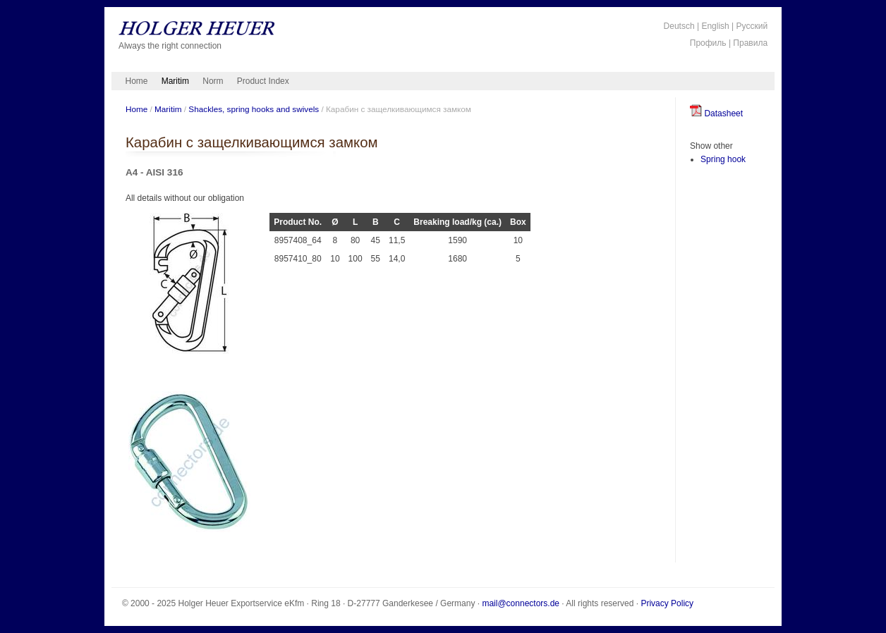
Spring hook (723, 159)
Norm (212, 81)
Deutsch (679, 26)
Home (137, 81)
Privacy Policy (667, 603)
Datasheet (716, 113)
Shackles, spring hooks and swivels (253, 108)
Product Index (263, 81)
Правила (750, 43)
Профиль (708, 43)
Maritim (175, 81)
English (715, 26)
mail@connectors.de (520, 603)
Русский (752, 26)
